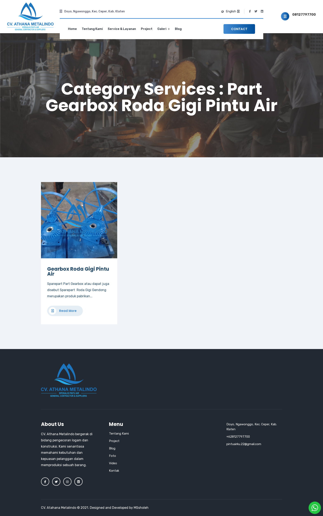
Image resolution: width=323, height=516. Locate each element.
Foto (112, 456)
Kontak (114, 471)
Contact (239, 29)
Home (72, 29)
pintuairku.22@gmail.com (243, 444)
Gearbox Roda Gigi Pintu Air (78, 271)
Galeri (163, 29)
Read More (63, 311)
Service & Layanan (122, 29)
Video (113, 463)
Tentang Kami (92, 29)
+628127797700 (238, 436)
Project (146, 29)
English (232, 11)
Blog (178, 29)
